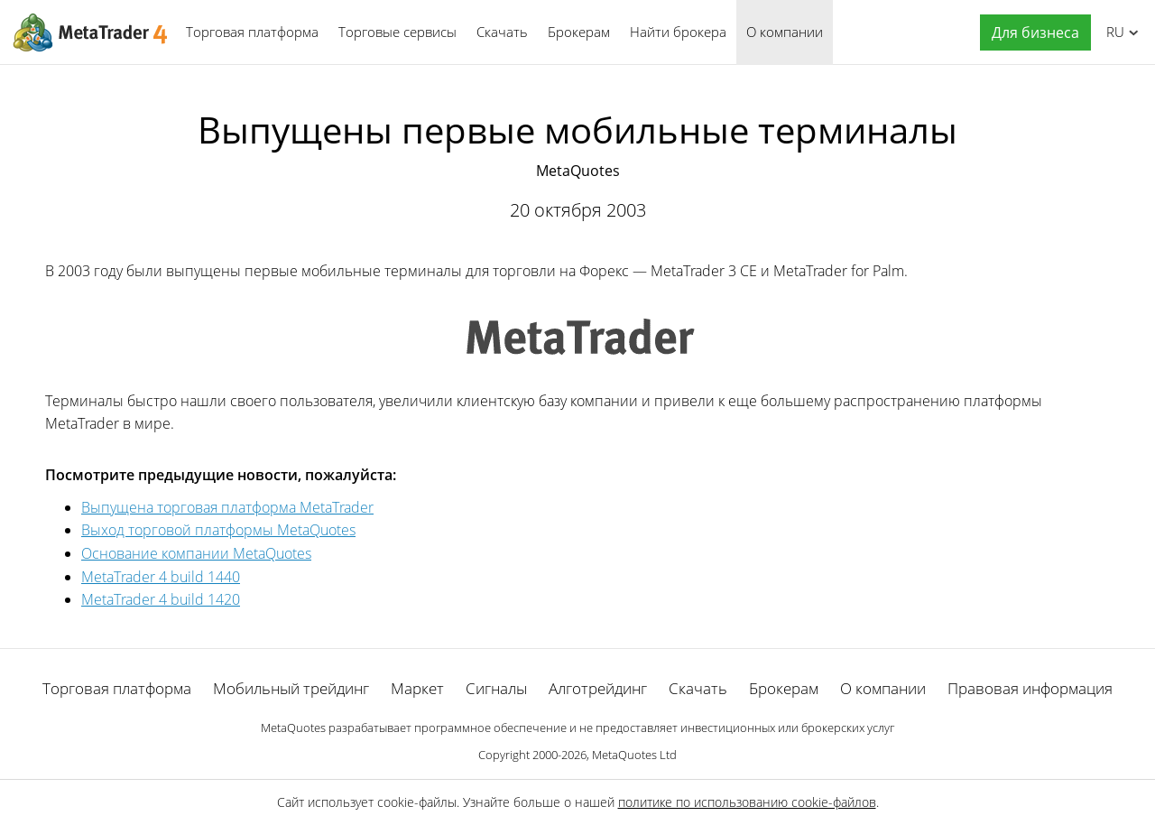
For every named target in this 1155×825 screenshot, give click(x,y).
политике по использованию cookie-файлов (747, 802)
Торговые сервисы (397, 32)
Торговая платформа (252, 32)
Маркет (417, 688)
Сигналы (496, 688)
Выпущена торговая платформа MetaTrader (227, 507)
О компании (784, 32)
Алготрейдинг (598, 688)
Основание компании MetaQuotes (196, 553)
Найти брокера (678, 32)
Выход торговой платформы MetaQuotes (218, 530)
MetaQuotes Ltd (634, 754)
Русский (1112, 32)
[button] (1031, 33)
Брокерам (579, 32)
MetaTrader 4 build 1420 (160, 599)
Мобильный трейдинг (291, 688)
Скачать (502, 32)
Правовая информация (1030, 688)
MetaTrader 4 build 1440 (160, 577)
